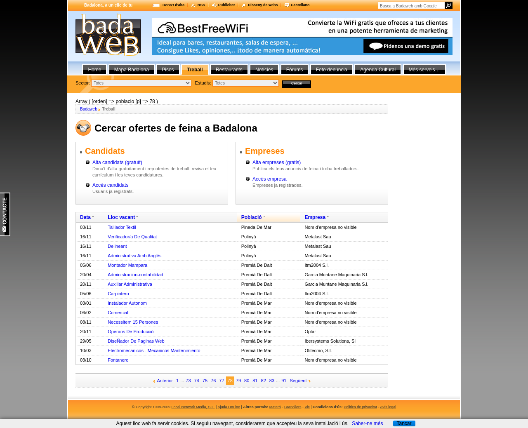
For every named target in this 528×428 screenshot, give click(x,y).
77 (221, 380)
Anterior (165, 380)
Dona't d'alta (173, 5)
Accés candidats (110, 185)
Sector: (82, 82)
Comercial (118, 312)
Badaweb (88, 109)
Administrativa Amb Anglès (134, 255)
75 (205, 380)
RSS (201, 5)
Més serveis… (424, 70)
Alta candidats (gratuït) (117, 162)
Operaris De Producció (130, 331)
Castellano (300, 5)
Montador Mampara (127, 265)
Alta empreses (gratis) (276, 162)
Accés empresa (269, 179)
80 (246, 380)
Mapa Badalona (131, 70)
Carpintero (118, 293)
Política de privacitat (360, 407)
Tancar (403, 423)
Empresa (314, 217)
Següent (298, 380)
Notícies (264, 70)
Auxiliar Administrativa (130, 284)
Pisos (168, 70)
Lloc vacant (121, 217)
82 (263, 380)
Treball (195, 70)
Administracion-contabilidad (135, 274)
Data (85, 217)
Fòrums (294, 70)
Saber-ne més (367, 423)
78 (230, 380)
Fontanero (118, 359)
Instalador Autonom (127, 303)
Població (251, 217)
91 (283, 380)
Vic (306, 407)
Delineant (117, 246)
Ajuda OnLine (228, 407)
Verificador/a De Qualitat (132, 236)
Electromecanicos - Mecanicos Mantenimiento (154, 350)
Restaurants (229, 70)
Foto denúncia (331, 70)
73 (188, 380)
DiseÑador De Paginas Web (136, 341)
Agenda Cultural (378, 70)
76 (213, 380)
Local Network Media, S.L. (193, 407)
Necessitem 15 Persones (133, 322)
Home (94, 70)
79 (238, 380)
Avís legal (388, 407)
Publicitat (226, 5)
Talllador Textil (122, 227)
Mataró (275, 407)
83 (271, 380)
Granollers (293, 407)
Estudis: (203, 82)
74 (196, 380)
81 (254, 380)
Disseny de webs (263, 5)
